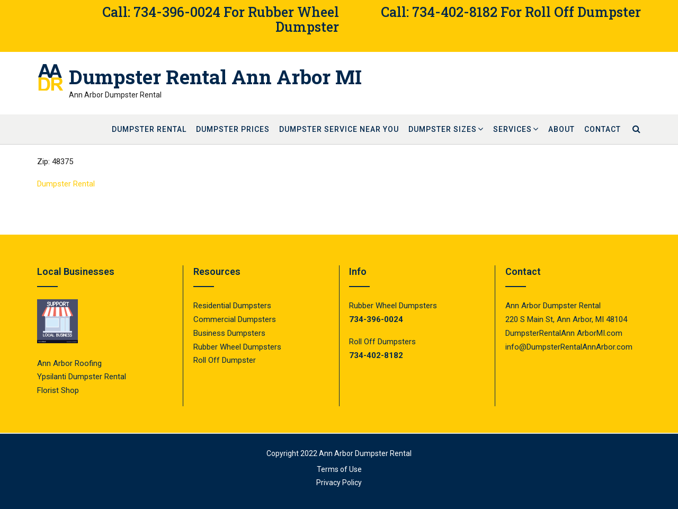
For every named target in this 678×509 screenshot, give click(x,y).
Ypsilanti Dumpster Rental (81, 376)
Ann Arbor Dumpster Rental (365, 453)
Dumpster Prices (233, 129)
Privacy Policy (339, 482)
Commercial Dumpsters (234, 319)
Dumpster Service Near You (339, 129)
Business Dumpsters (229, 333)
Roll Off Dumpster (224, 360)
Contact (602, 129)
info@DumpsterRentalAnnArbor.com (568, 347)
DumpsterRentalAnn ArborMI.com (563, 333)
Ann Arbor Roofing (69, 363)
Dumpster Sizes (442, 129)
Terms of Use (339, 469)
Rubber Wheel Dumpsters (237, 347)
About (561, 129)
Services (512, 129)
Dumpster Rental (149, 129)
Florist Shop (59, 390)
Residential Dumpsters (232, 305)
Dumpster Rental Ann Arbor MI (215, 77)
